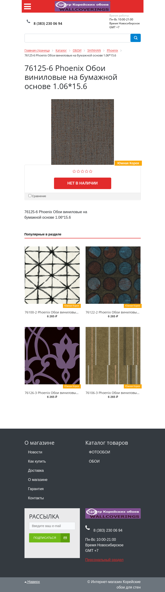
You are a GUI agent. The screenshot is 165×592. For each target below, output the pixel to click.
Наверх (32, 582)
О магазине (38, 480)
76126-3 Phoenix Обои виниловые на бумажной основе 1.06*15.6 (76, 393)
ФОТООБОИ (99, 452)
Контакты (36, 498)
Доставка (36, 470)
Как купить (37, 461)
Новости (35, 452)
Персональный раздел (104, 560)
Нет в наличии (82, 183)
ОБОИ (94, 461)
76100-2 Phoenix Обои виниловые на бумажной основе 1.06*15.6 (76, 312)
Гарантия (36, 489)
